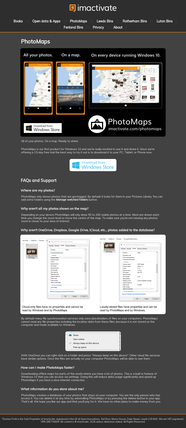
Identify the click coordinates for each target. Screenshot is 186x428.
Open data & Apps (46, 21)
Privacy (98, 27)
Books (18, 21)
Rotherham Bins (135, 21)
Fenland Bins (73, 27)
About (117, 27)
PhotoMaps (78, 21)
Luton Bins (165, 21)
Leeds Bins (105, 21)
